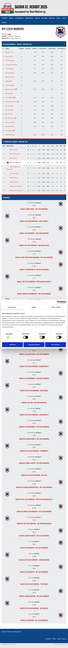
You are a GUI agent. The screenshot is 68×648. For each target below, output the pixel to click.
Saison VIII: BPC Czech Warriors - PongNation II (34, 451)
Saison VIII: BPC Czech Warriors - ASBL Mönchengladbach (34, 524)
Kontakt (4, 23)
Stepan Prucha (9, 52)
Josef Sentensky (10, 134)
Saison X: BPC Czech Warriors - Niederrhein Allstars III (34, 282)
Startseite (4, 18)
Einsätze (21, 48)
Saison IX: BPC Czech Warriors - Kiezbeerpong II (34, 366)
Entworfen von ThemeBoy (60, 644)
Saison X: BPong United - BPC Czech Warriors (34, 209)
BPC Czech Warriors (14, 162)
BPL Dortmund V (13, 173)
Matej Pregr (8, 81)
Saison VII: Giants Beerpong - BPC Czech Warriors (34, 596)
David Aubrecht (9, 77)
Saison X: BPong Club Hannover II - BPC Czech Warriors (34, 294)
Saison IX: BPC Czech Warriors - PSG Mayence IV (34, 415)
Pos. (4, 146)
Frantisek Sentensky (11, 64)
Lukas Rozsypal (9, 85)
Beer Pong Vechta (13, 154)
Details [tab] (34, 307)
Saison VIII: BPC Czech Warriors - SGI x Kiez (34, 475)
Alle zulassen (55, 344)
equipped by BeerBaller (30, 11)
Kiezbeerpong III (13, 182)
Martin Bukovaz (9, 73)
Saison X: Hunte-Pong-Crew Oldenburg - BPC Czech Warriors (34, 257)
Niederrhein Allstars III (14, 186)
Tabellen (37, 18)
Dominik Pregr (9, 106)
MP (61, 146)
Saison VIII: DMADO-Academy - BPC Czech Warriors (34, 463)
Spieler (7, 48)
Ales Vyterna (9, 56)
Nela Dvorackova (11, 89)
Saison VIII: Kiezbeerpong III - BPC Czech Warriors (34, 427)
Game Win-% (52, 48)
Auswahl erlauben (34, 344)
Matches (11, 18)
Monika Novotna (10, 118)
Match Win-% (43, 48)
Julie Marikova (10, 97)
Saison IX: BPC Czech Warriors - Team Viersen (34, 390)
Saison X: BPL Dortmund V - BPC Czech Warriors (34, 233)
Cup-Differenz (61, 48)
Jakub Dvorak (9, 110)
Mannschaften (29, 18)
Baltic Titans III (12, 158)
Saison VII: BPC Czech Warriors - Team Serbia (34, 584)
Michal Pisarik (9, 93)
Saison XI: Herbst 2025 (31, 6)
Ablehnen (12, 344)
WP (64, 146)
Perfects (28, 48)
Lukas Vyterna (9, 68)
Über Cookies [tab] (56, 307)
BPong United (12, 149)
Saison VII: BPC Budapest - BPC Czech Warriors (34, 572)
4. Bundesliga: (34, 202)
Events (64, 18)
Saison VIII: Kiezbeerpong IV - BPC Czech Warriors (34, 439)
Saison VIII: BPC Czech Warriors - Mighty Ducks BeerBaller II (34, 499)
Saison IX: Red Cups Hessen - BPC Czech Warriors (34, 354)
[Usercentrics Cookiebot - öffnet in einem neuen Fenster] (58, 302)
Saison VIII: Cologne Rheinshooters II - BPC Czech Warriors (34, 487)
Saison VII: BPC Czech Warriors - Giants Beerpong (34, 560)
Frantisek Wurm (10, 60)
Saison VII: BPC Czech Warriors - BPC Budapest (34, 608)
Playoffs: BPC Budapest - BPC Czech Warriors (34, 548)
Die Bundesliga (19, 18)
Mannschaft (10, 146)
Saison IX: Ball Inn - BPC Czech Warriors (34, 403)
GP (57, 146)
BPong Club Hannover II (15, 190)
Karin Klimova (10, 130)
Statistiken (52, 18)
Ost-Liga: (34, 529)
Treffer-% (35, 48)
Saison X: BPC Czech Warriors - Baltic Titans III (34, 221)
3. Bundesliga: (34, 360)
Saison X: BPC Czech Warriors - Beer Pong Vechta (34, 245)
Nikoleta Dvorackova (12, 101)
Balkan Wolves (12, 177)
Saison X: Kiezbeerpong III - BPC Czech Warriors (34, 270)
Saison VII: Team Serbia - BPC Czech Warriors (34, 620)
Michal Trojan (9, 114)
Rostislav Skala (9, 126)
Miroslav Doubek (10, 122)
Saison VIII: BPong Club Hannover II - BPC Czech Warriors (34, 511)
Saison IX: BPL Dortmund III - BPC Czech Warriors (34, 378)
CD (52, 146)
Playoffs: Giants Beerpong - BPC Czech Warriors (34, 536)
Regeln (58, 18)
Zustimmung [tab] (12, 307)
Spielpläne (44, 18)
